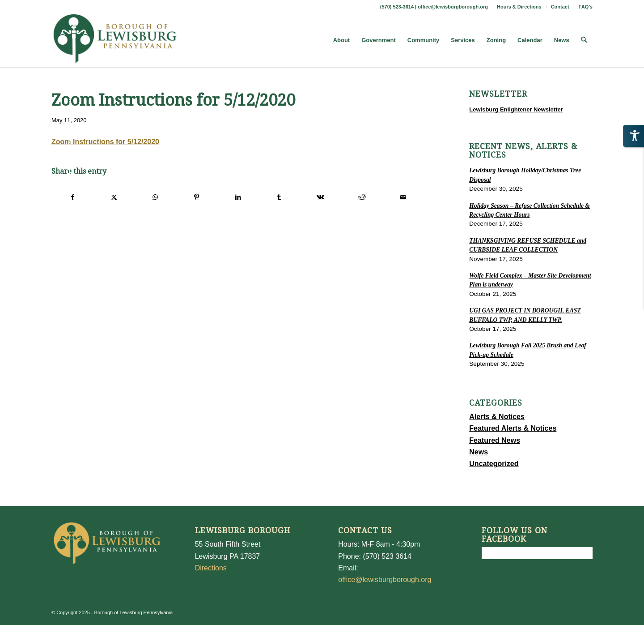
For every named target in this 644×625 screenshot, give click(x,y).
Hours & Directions (519, 6)
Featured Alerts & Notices (512, 428)
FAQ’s (586, 6)
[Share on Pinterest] (196, 197)
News (478, 452)
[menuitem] (519, 6)
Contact (560, 6)
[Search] (584, 40)
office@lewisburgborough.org (453, 6)
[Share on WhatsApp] (155, 197)
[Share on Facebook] (72, 197)
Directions (211, 568)
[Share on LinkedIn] (237, 197)
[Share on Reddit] (362, 197)
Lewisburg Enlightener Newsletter (516, 109)
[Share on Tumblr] (279, 197)
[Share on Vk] (320, 197)
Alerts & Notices (497, 416)
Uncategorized (493, 463)
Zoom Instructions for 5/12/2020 (105, 142)
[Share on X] (113, 197)
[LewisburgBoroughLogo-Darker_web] (115, 40)
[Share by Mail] (403, 197)
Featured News (494, 440)
